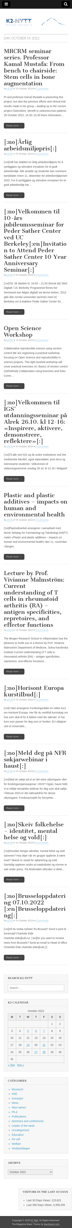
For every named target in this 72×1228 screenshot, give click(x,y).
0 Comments (41, 88)
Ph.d (14, 1112)
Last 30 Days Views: (38, 1200)
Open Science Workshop (22, 331)
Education (18, 1134)
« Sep (11, 1064)
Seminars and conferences (28, 1121)
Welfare (16, 1143)
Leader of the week (23, 1125)
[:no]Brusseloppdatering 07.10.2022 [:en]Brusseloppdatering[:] (35, 905)
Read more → (14, 125)
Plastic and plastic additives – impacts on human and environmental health (35, 505)
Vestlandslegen (21, 1148)
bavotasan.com (52, 1224)
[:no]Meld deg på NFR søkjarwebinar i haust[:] (35, 759)
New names (19, 1107)
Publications (19, 1116)
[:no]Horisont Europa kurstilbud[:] (34, 691)
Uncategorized (20, 1130)
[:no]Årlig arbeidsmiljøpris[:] (30, 145)
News (15, 1102)
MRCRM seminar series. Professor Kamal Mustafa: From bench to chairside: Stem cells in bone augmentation (34, 67)
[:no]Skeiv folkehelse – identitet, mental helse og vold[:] (34, 831)
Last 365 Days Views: (39, 1204)
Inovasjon (17, 1098)
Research (17, 1089)
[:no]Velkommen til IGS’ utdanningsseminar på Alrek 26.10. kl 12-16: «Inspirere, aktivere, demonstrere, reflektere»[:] (35, 422)
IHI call (16, 1139)
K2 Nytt (34, 1220)
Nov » (20, 1064)
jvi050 (10, 88)
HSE (14, 1093)
